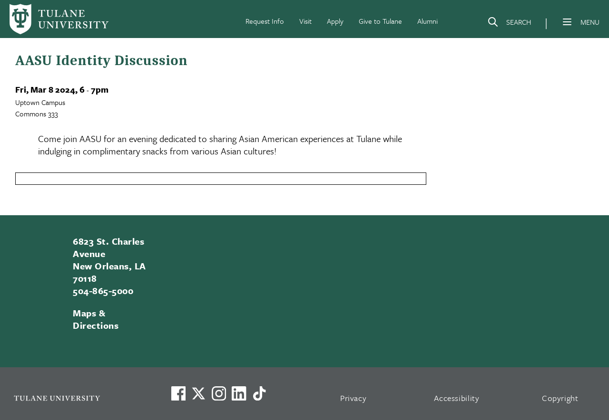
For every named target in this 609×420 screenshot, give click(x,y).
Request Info (265, 21)
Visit (305, 21)
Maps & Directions (95, 319)
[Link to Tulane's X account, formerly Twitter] (198, 393)
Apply (335, 21)
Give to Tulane (380, 21)
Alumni (427, 21)
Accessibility (457, 398)
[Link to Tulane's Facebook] (219, 393)
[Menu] (567, 22)
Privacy (353, 398)
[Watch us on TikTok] (259, 393)
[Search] (509, 23)
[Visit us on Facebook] (178, 393)
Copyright (560, 398)
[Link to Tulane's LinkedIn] (239, 393)
